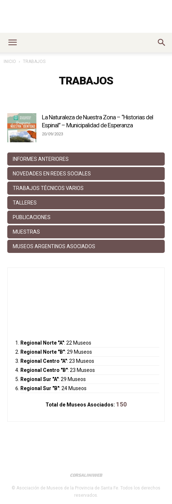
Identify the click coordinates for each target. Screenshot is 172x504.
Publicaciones (32, 217)
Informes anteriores (41, 159)
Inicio (10, 61)
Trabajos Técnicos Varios (48, 188)
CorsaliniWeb (86, 474)
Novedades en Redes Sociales (52, 173)
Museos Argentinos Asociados (54, 246)
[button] (12, 42)
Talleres (25, 203)
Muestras (26, 232)
